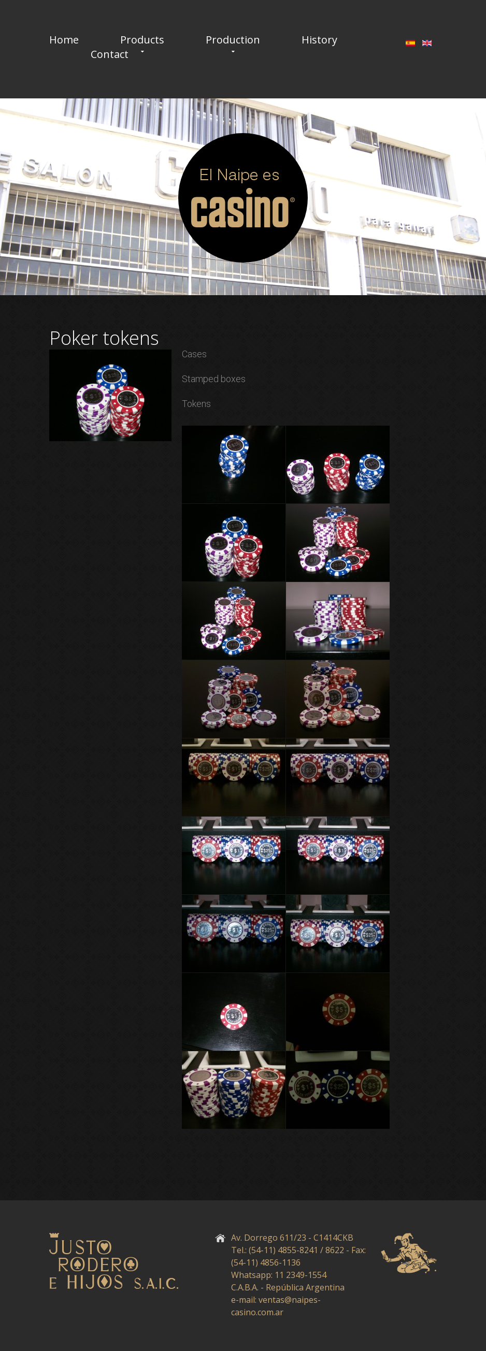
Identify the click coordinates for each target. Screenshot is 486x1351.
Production (233, 40)
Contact (109, 54)
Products (142, 40)
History (319, 40)
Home (64, 40)
